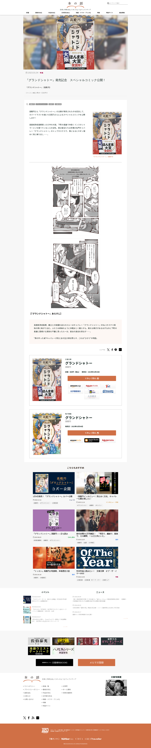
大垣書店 (91, 396)
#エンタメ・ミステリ (40, 93)
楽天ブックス (91, 386)
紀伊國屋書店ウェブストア (75, 391)
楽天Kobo (108, 440)
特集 (98, 12)
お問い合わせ (29, 699)
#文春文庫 (55, 503)
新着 (27, 12)
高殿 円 (32, 104)
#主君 (85, 542)
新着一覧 (46, 686)
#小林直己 (91, 542)
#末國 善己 (43, 577)
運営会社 (27, 693)
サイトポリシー (29, 686)
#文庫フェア (106, 580)
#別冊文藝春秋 (37, 540)
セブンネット (108, 386)
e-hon (91, 391)
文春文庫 (58, 104)
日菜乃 (51, 104)
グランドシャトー (41, 104)
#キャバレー (99, 505)
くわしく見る (90, 378)
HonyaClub (108, 391)
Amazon (75, 386)
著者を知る (38, 12)
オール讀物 (67, 689)
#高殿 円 (36, 503)
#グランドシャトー (45, 503)
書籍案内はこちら (54, 662)
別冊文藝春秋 (67, 693)
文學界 (65, 686)
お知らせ (27, 696)
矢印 (65, 626)
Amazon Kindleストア (75, 440)
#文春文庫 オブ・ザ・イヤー (92, 580)
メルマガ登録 (97, 662)
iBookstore (91, 440)
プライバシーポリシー (32, 689)
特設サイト (109, 12)
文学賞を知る (66, 12)
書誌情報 (122, 12)
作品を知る (51, 12)
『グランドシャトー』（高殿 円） (103, 156)
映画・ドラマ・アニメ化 (83, 12)
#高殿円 (91, 505)
